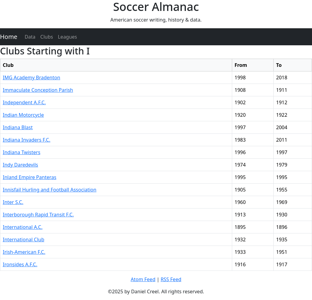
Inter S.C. (13, 202)
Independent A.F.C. (24, 102)
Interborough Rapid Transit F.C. (38, 214)
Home (8, 37)
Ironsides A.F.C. (20, 264)
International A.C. (22, 227)
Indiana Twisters (21, 152)
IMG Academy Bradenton (31, 77)
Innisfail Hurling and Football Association (49, 189)
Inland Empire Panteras (29, 177)
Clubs (46, 36)
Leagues (67, 36)
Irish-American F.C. (24, 252)
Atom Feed (143, 279)
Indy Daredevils (20, 164)
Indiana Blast (18, 127)
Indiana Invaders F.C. (26, 139)
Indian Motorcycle (23, 115)
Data (30, 36)
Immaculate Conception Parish (38, 90)
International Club (23, 239)
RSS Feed (171, 279)
